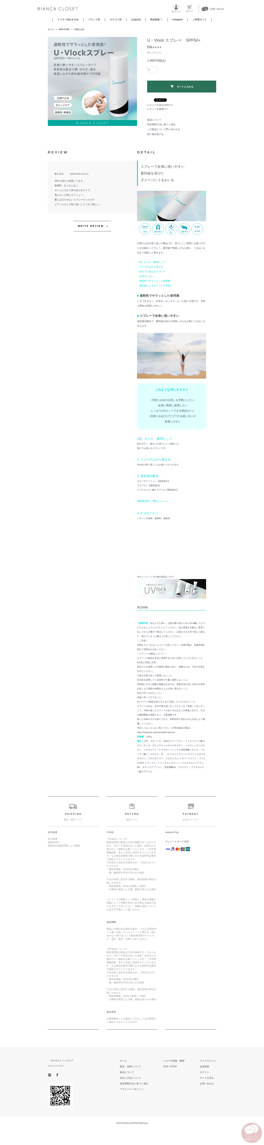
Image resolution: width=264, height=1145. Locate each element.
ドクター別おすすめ (68, 19)
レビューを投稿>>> (157, 109)
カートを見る (207, 1078)
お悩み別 (136, 19)
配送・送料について (130, 1066)
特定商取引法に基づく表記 (161, 124)
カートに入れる (181, 86)
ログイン (204, 1072)
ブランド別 (94, 19)
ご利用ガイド (199, 19)
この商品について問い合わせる (163, 129)
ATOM (173, 1066)
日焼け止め (79, 29)
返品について (154, 119)
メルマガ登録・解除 (174, 1060)
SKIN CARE (64, 29)
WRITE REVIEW (91, 226)
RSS (165, 1066)
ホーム (51, 29)
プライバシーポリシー (131, 1089)
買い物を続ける (155, 134)
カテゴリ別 (116, 19)
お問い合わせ (207, 1083)
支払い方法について (130, 1078)
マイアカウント (208, 1060)
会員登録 (204, 1066)
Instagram (177, 19)
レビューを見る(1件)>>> (160, 105)
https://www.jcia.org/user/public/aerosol (156, 732)
